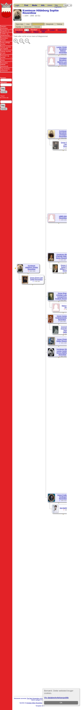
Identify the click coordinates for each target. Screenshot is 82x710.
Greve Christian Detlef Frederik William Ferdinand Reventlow (66, 268)
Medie (34, 5)
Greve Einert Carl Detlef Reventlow (36, 278)
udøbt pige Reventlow (63, 217)
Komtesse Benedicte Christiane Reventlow (63, 133)
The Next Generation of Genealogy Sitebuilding (41, 698)
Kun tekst (61, 30)
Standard (33, 30)
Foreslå (37, 27)
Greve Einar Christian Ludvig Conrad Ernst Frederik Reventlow (62, 296)
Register (19, 32)
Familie (18, 27)
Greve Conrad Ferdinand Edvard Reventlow (62, 317)
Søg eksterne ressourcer (5, 69)
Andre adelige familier (5, 43)
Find (26, 5)
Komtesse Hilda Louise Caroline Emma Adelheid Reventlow (62, 352)
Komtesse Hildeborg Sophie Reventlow (31, 267)
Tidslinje (59, 24)
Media (3, 60)
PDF (43, 32)
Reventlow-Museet (4, 39)
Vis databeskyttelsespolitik (56, 697)
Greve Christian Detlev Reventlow (62, 340)
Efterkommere (38, 24)
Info (42, 5)
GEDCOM (27, 27)
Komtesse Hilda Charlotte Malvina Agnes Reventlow (62, 256)
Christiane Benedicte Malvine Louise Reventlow (62, 61)
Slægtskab (49, 24)
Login (17, 5)
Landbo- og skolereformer (5, 34)
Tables (28, 32)
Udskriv (49, 5)
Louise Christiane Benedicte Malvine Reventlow (63, 49)
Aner (28, 24)
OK (61, 703)
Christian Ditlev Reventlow (34, 703)
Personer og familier (5, 56)
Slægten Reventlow (4, 27)
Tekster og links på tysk (6, 52)
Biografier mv (5, 31)
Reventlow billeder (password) (4, 64)
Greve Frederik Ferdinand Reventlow (62, 497)
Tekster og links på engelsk (6, 47)
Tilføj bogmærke (58, 5)
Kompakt (44, 30)
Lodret (52, 30)
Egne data (19, 24)
